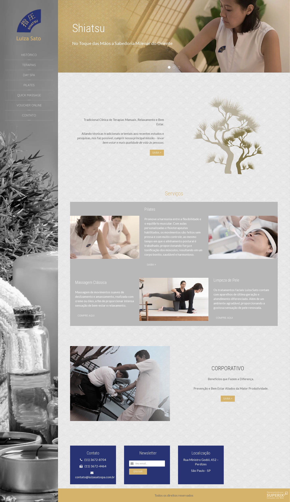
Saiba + (157, 152)
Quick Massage (29, 95)
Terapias (29, 65)
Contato (29, 115)
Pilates (29, 85)
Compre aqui (86, 315)
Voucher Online (29, 105)
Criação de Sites (277, 495)
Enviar (138, 471)
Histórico (29, 55)
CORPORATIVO (227, 368)
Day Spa (29, 75)
